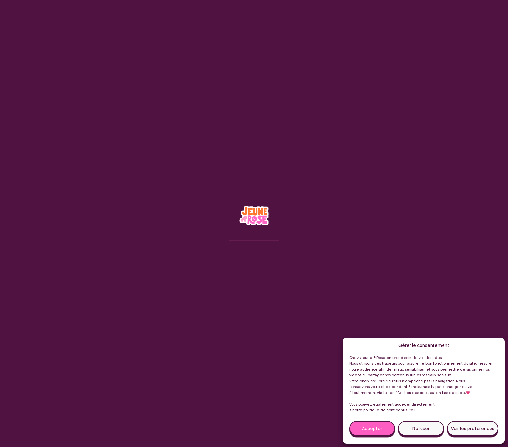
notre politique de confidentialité (382, 410)
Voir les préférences (472, 428)
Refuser (421, 428)
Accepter (372, 428)
